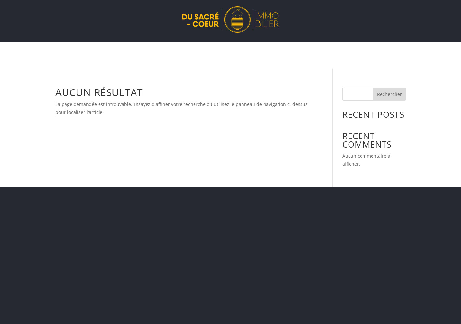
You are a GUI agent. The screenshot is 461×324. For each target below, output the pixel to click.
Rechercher (389, 94)
